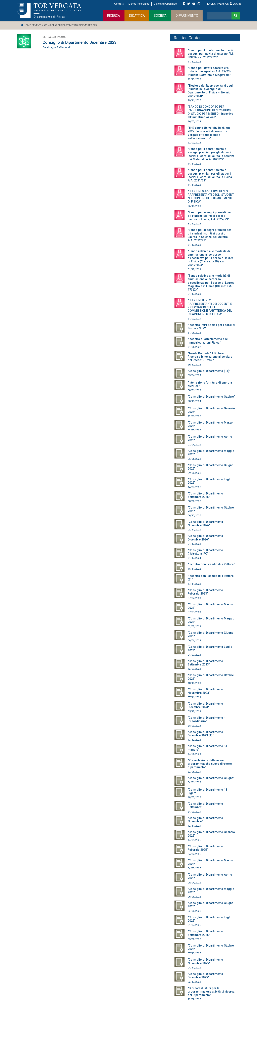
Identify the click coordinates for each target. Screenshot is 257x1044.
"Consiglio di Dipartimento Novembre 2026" (205, 523)
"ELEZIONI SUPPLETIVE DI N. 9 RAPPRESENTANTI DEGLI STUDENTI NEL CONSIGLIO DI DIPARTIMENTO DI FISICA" (211, 196)
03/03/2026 (194, 430)
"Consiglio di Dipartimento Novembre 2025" (205, 961)
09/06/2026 (194, 472)
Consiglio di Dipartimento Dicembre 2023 (79, 42)
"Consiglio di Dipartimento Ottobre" (211, 396)
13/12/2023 (194, 739)
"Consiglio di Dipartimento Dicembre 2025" (205, 975)
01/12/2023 (194, 269)
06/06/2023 (194, 640)
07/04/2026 (194, 444)
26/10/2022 (194, 364)
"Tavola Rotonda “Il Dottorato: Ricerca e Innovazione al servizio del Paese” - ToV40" (210, 357)
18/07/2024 (194, 797)
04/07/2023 (194, 654)
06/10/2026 (194, 515)
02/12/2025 (194, 981)
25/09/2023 (194, 725)
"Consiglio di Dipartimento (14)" (209, 371)
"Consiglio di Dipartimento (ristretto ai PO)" (205, 552)
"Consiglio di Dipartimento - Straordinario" (206, 719)
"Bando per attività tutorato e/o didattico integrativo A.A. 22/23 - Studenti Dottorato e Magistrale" (210, 71)
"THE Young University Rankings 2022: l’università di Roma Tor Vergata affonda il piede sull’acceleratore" (209, 133)
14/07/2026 (194, 487)
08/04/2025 (194, 882)
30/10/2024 (194, 401)
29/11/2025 (194, 100)
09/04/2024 (194, 375)
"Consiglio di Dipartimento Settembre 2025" (205, 933)
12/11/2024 (194, 825)
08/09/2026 (194, 501)
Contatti (119, 3)
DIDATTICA (137, 15)
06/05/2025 (194, 896)
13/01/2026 (194, 416)
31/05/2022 (194, 332)
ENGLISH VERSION (218, 3)
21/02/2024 (194, 318)
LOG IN (235, 3)
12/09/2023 (194, 668)
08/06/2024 (194, 390)
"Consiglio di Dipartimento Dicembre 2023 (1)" (205, 733)
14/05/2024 (194, 753)
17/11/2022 (194, 583)
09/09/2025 (194, 939)
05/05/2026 (194, 458)
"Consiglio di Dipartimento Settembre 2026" (205, 495)
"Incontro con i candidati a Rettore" (211, 564)
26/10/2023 (194, 206)
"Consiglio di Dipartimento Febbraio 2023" (205, 592)
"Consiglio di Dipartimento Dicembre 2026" (205, 537)
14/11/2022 (194, 163)
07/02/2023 (194, 598)
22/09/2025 (194, 999)
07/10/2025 (194, 953)
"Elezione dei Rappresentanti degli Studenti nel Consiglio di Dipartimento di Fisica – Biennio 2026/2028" (211, 91)
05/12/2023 (194, 711)
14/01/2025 (194, 839)
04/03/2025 (194, 868)
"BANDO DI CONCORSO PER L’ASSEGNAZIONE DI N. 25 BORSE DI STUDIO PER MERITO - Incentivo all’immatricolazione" (210, 112)
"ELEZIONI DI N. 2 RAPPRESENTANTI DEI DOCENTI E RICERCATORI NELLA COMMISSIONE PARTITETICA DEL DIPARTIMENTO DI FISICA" (210, 307)
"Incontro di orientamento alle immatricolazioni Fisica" (208, 340)
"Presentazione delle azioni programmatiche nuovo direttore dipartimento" (210, 764)
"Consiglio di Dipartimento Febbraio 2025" (205, 848)
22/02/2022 (194, 142)
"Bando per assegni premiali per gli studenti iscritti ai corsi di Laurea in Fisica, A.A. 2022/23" (209, 216)
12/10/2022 (194, 79)
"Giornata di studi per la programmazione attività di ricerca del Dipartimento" (211, 992)
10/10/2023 (194, 683)
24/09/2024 (194, 811)
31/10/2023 (194, 223)
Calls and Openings (165, 3)
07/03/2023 (194, 612)
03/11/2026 (194, 529)
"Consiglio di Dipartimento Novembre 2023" (205, 691)
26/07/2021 (194, 121)
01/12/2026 (194, 543)
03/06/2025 (194, 910)
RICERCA (113, 15)
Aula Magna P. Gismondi (56, 47)
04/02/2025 (194, 854)
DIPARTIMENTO (186, 15)
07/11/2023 (194, 697)
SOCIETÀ (160, 15)
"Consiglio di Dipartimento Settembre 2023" (205, 662)
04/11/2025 (194, 967)
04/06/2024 (194, 782)
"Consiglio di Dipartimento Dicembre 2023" (205, 705)
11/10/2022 (194, 61)
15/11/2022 (194, 568)
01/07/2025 (194, 924)
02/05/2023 (194, 626)
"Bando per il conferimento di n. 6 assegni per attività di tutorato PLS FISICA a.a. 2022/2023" (211, 54)
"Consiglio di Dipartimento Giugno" (211, 778)
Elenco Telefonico (138, 3)
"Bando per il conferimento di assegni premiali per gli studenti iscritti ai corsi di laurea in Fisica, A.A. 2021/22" (210, 175)
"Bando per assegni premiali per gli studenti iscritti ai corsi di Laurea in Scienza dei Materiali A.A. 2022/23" (209, 235)
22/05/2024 (194, 771)
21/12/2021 (194, 557)
